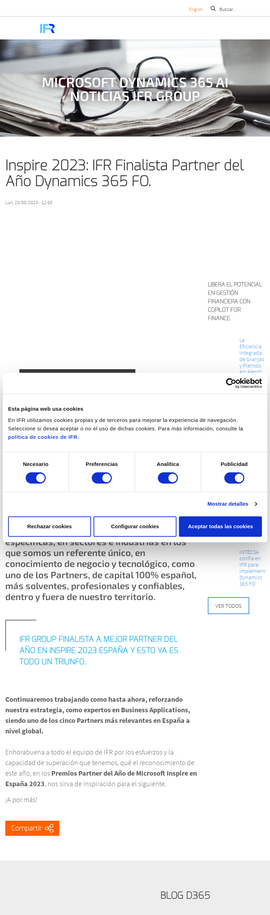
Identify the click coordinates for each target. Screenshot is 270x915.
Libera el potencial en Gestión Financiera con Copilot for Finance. (235, 301)
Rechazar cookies (49, 526)
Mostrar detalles (228, 504)
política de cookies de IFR (42, 437)
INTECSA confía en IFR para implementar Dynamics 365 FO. (252, 568)
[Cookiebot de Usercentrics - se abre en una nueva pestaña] (231, 383)
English (195, 9)
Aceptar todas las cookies (220, 526)
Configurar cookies (135, 526)
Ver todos (229, 605)
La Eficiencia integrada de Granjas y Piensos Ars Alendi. (251, 356)
